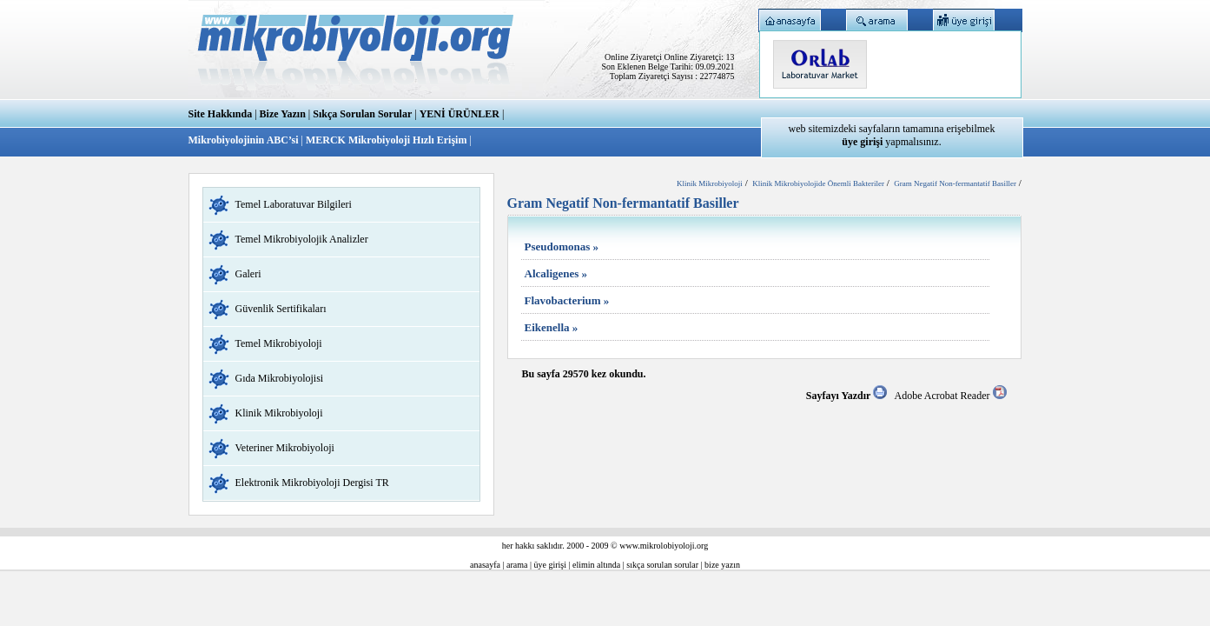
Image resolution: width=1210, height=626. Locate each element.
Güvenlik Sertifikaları (281, 309)
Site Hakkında (220, 114)
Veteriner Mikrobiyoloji (284, 448)
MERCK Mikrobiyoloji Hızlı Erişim (386, 140)
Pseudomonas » (562, 246)
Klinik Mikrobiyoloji (279, 413)
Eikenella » (552, 327)
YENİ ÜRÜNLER (459, 114)
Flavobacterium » (567, 300)
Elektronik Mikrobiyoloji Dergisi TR (312, 482)
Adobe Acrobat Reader (951, 396)
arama (516, 564)
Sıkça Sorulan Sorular (362, 114)
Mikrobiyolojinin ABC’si (244, 140)
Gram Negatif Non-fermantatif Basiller (955, 183)
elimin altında (596, 564)
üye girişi (550, 564)
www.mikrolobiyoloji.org (663, 545)
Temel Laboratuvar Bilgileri (293, 204)
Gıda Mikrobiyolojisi (279, 378)
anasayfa (485, 564)
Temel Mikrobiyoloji (278, 343)
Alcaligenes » (556, 273)
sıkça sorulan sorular (662, 564)
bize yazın (722, 564)
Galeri (248, 274)
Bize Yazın (283, 114)
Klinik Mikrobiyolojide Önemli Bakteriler (818, 183)
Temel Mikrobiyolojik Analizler (301, 239)
